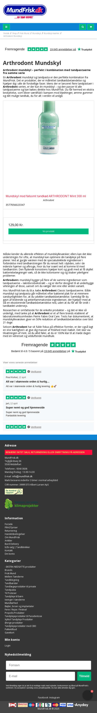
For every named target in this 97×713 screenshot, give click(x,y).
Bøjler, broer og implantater (19, 606)
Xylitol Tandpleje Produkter (19, 619)
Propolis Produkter (14, 612)
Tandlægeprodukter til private (20, 586)
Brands (8, 570)
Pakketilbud (11, 629)
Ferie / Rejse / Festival (16, 609)
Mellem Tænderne (14, 576)
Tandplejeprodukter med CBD (20, 626)
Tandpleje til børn (14, 596)
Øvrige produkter (14, 622)
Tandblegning (12, 579)
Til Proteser (11, 593)
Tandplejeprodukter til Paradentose (23, 616)
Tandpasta (10, 589)
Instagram (54, 697)
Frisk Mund (10, 573)
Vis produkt (48, 231)
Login (7, 645)
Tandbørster (11, 583)
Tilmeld (84, 676)
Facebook (42, 697)
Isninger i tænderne (15, 599)
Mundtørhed (11, 603)
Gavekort (9, 632)
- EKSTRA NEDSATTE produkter (20, 566)
